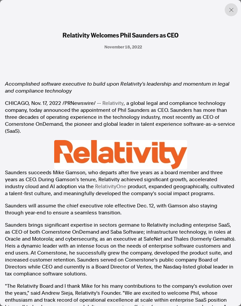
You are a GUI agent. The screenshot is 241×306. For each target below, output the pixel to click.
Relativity (113, 103)
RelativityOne (110, 187)
